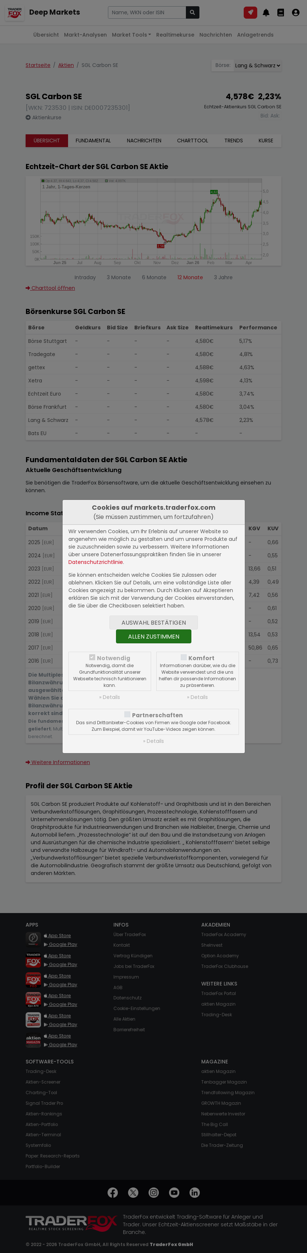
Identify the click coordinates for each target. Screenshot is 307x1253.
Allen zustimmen (153, 636)
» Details (109, 697)
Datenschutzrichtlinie (95, 562)
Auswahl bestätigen (153, 622)
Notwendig (113, 658)
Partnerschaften (157, 715)
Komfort (201, 658)
